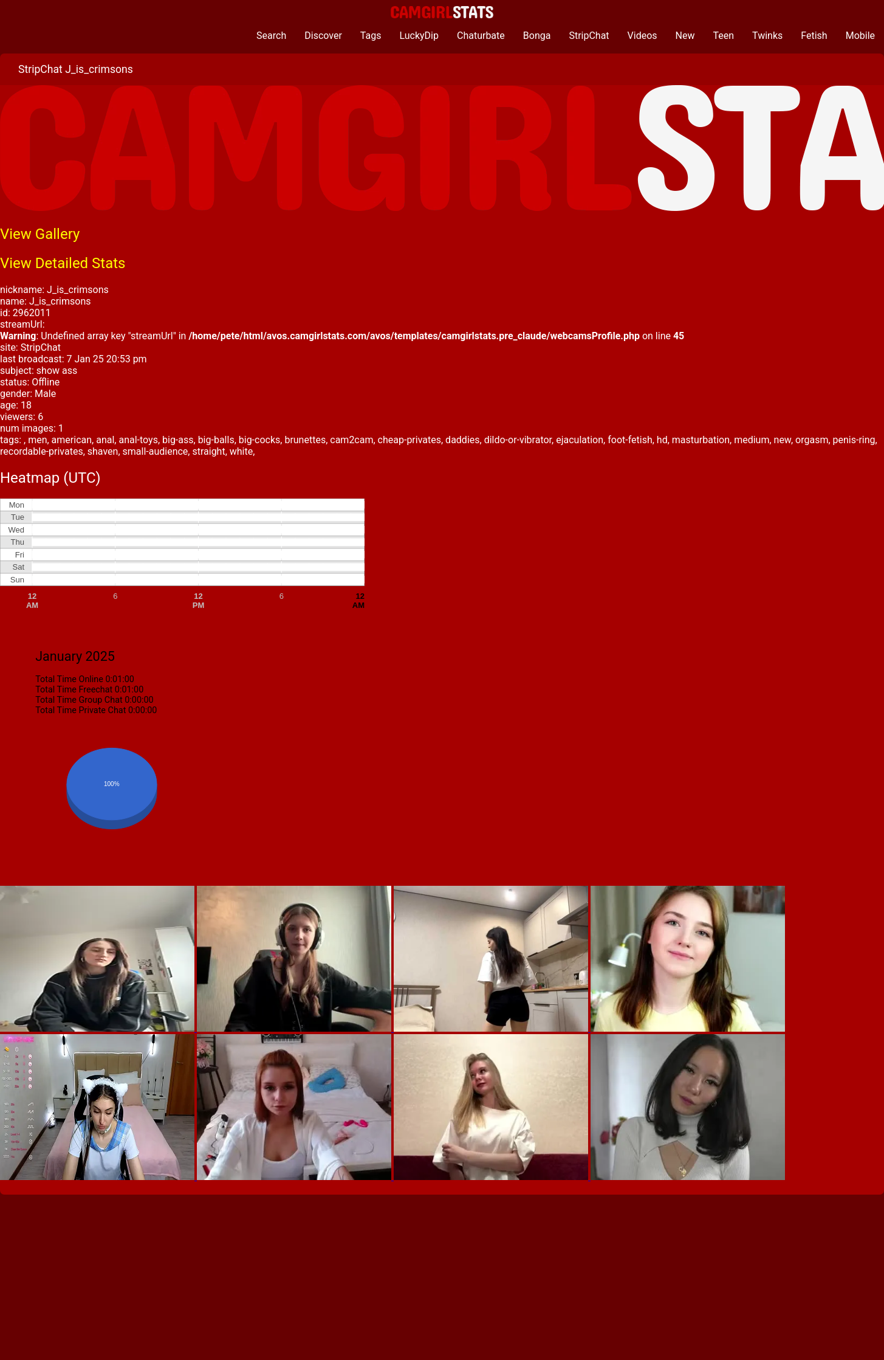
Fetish (814, 35)
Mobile (860, 35)
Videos (642, 35)
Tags (371, 35)
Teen (724, 35)
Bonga (537, 35)
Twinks (767, 35)
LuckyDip (419, 35)
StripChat (589, 35)
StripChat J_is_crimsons (75, 69)
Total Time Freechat (73, 690)
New (685, 35)
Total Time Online (69, 679)
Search (271, 35)
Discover (323, 35)
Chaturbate (481, 35)
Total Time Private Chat (80, 710)
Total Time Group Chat (78, 700)
